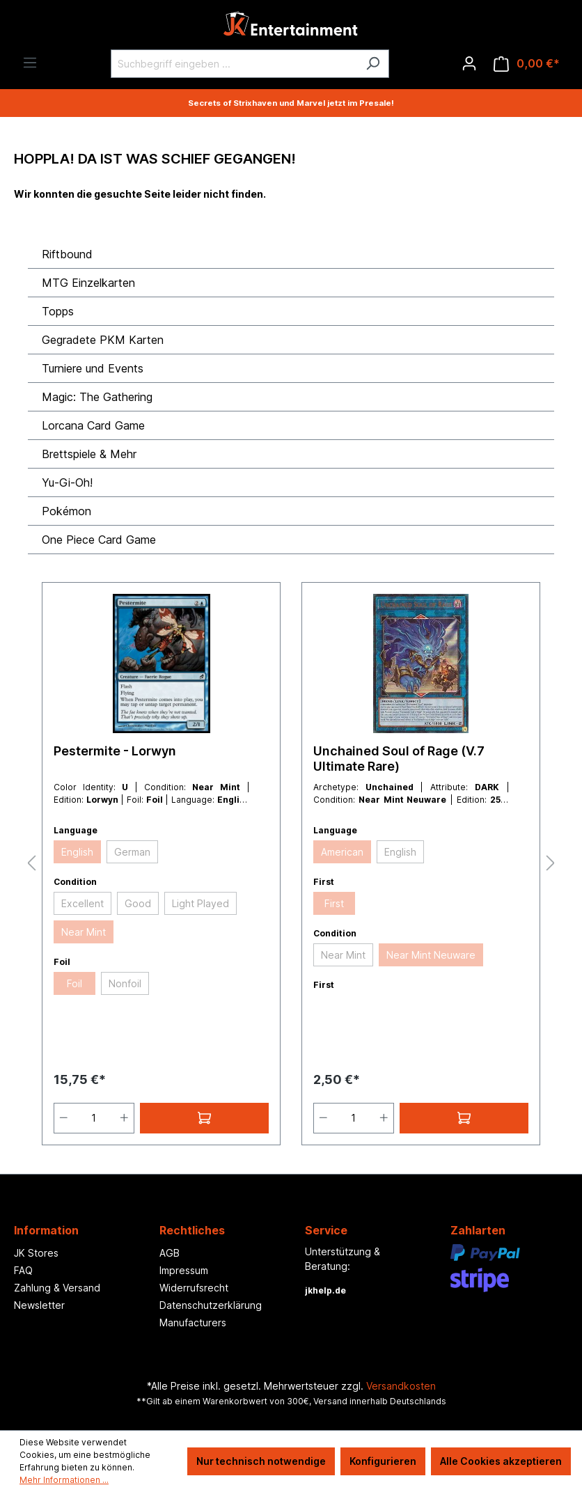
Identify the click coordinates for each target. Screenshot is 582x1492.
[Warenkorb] (526, 63)
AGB (169, 1253)
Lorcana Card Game (93, 425)
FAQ (23, 1270)
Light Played (200, 903)
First (334, 903)
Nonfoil (125, 983)
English (77, 852)
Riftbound (67, 254)
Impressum (183, 1270)
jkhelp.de (325, 1290)
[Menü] (30, 62)
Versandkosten (401, 1386)
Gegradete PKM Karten (103, 340)
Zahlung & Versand (57, 1288)
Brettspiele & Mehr (89, 454)
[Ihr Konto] (469, 63)
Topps (58, 311)
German (132, 852)
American (342, 852)
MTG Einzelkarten (88, 283)
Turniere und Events (92, 368)
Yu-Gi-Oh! (67, 482)
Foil (74, 983)
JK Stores (36, 1253)
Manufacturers (192, 1322)
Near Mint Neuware (430, 955)
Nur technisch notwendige (261, 1461)
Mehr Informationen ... (64, 1480)
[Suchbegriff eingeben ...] (234, 63)
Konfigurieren (382, 1461)
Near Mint (83, 932)
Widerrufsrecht (193, 1288)
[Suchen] (372, 63)
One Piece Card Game (99, 540)
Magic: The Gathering (97, 397)
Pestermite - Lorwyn (115, 751)
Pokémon (66, 511)
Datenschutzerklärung (210, 1305)
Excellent (82, 903)
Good (138, 903)
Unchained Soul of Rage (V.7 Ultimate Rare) (399, 759)
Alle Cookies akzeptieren (501, 1461)
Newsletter (39, 1305)
